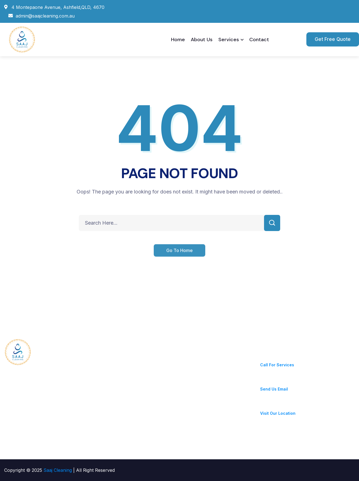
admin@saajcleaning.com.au (289, 382)
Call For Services (277, 364)
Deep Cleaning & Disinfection (161, 381)
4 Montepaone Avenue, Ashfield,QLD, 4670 (303, 406)
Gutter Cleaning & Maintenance (164, 368)
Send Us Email (274, 389)
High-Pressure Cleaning (156, 405)
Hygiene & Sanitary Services (161, 356)
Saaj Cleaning (58, 470)
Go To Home (179, 255)
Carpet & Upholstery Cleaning (162, 430)
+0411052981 (273, 358)
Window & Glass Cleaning (158, 393)
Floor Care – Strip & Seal (157, 417)
